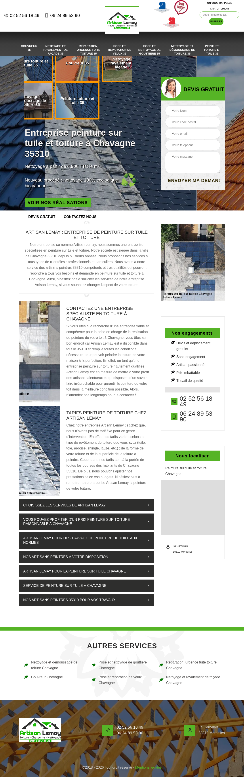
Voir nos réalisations (58, 202)
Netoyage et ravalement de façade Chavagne (189, 680)
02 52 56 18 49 (21, 15)
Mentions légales (148, 767)
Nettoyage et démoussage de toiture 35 (182, 49)
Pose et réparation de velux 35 (119, 49)
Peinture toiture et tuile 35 (212, 49)
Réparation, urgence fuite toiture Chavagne (188, 665)
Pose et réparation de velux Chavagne (116, 680)
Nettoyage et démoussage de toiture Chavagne (50, 665)
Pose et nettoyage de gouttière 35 (149, 49)
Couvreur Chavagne (43, 677)
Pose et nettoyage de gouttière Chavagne (119, 665)
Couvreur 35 (29, 47)
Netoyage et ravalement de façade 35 (55, 49)
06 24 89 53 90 (62, 15)
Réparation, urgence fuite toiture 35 (88, 49)
